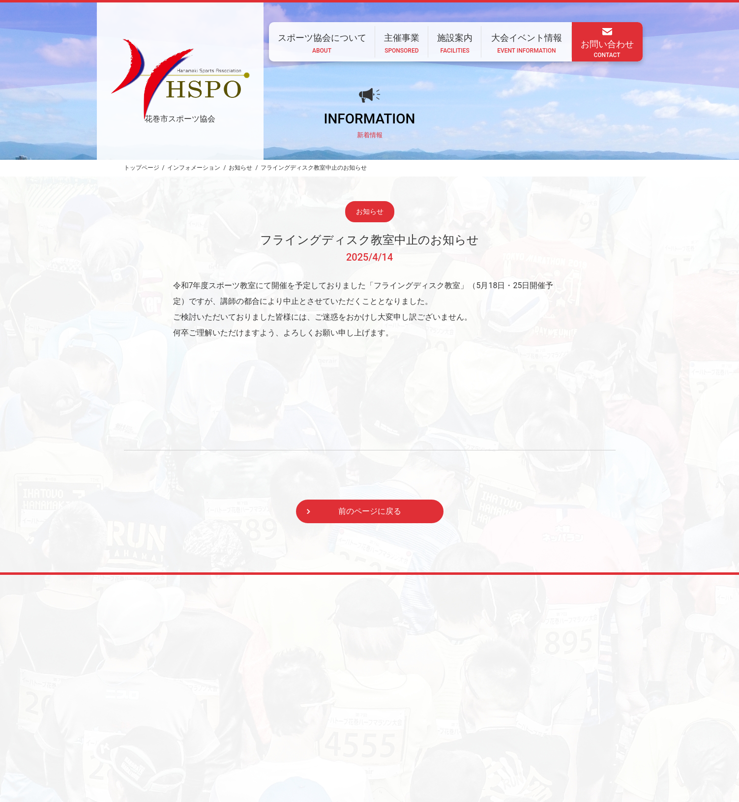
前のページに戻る (369, 511)
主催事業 (372, 737)
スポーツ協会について (311, 737)
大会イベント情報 (470, 737)
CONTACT (236, 764)
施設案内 (415, 737)
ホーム (254, 737)
